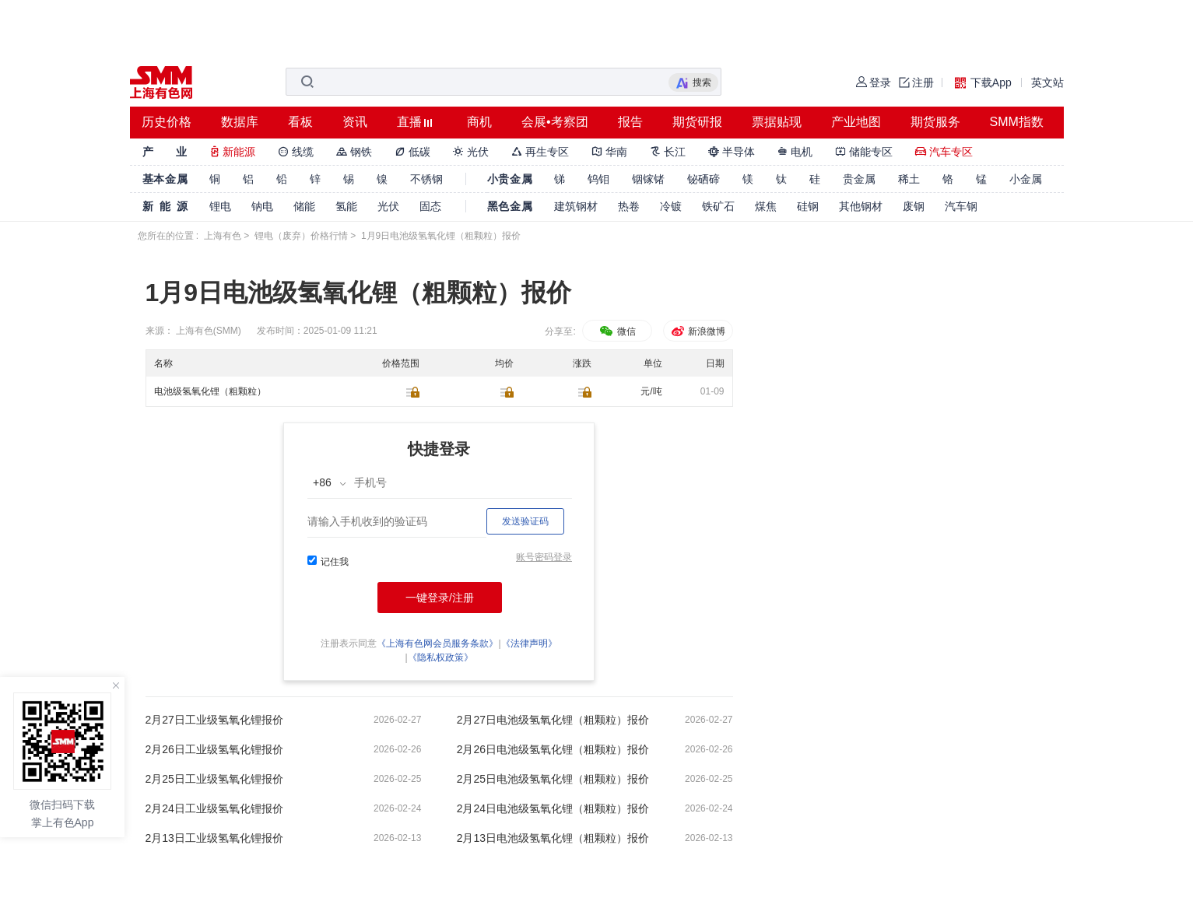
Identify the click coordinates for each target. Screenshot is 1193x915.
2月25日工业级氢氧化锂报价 (214, 779)
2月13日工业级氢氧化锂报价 (214, 838)
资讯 (354, 121)
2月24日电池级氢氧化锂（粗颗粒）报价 (553, 808)
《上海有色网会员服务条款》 (437, 643)
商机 (479, 121)
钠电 (262, 206)
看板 (300, 121)
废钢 (914, 206)
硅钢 (808, 206)
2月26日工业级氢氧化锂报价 (214, 749)
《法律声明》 (529, 643)
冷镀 (671, 206)
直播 (409, 121)
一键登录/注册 (439, 597)
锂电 (220, 206)
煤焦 (766, 206)
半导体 (731, 151)
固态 (430, 206)
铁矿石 (718, 206)
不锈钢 (426, 179)
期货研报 (697, 121)
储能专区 (864, 151)
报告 (630, 121)
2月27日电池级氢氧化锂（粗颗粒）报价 (553, 719)
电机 (795, 151)
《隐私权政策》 (440, 657)
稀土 (909, 179)
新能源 (232, 151)
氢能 (346, 206)
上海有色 (222, 235)
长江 (668, 151)
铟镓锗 (648, 179)
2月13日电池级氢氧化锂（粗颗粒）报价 (553, 838)
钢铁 (354, 151)
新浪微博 (697, 331)
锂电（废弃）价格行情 (301, 235)
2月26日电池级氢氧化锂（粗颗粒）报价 (553, 749)
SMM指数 (1017, 121)
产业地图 (856, 121)
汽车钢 (961, 206)
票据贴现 (777, 121)
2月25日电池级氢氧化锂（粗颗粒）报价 (553, 779)
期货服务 (935, 121)
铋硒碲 (703, 179)
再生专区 (540, 151)
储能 (304, 206)
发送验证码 (525, 521)
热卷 (629, 206)
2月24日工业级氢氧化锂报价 (214, 808)
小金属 (1025, 179)
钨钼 (598, 179)
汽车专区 (944, 151)
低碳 (412, 151)
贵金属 (859, 179)
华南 (609, 151)
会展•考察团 (554, 121)
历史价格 (166, 121)
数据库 (239, 121)
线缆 (296, 151)
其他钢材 (860, 206)
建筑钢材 (576, 206)
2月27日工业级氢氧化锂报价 (214, 719)
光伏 (471, 151)
